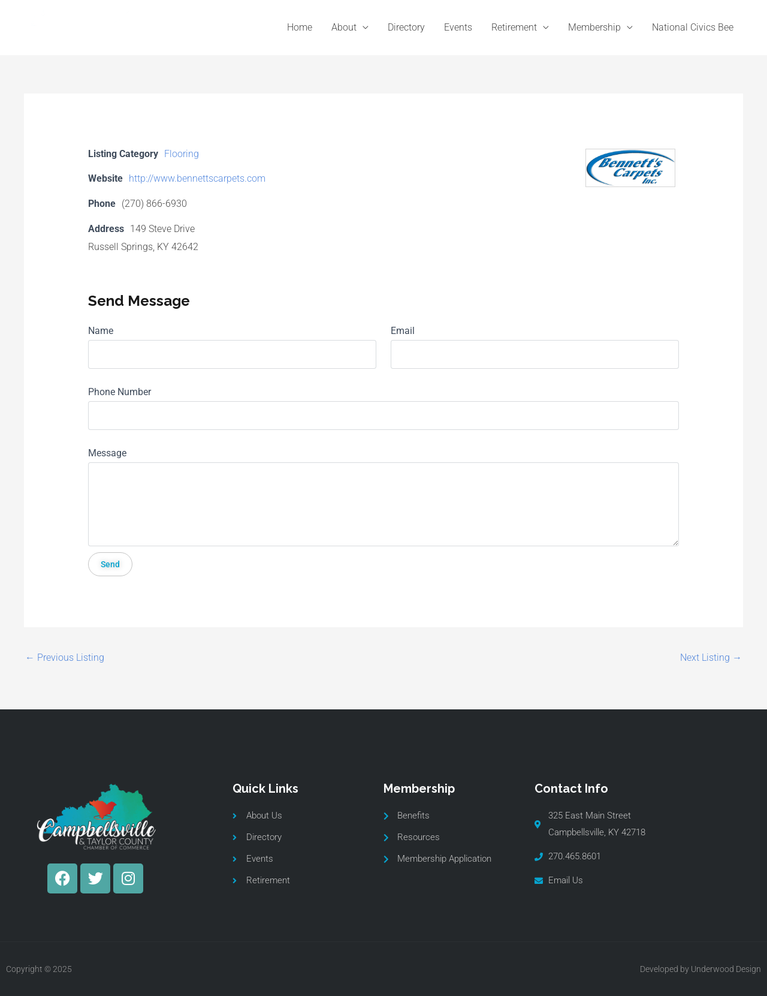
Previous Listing (64, 657)
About (344, 27)
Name (100, 330)
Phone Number (119, 392)
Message (107, 453)
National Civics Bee (692, 27)
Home (299, 27)
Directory (406, 27)
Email (403, 330)
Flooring (181, 154)
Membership (594, 27)
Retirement (514, 27)
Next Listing (711, 657)
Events (458, 27)
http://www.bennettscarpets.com (197, 178)
